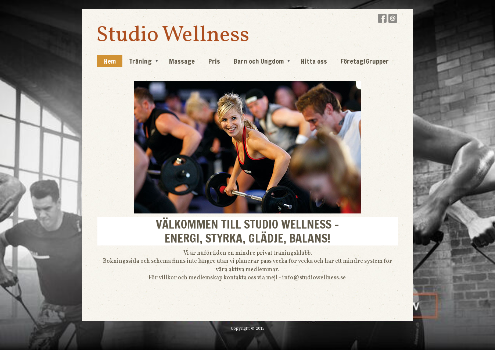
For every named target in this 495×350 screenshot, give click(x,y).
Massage (182, 61)
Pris (214, 61)
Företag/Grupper (365, 61)
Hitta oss (314, 61)
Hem (110, 61)
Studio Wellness (172, 35)
